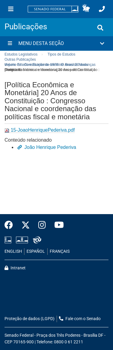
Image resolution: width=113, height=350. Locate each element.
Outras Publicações (20, 59)
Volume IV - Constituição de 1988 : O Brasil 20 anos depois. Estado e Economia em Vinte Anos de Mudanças (50, 65)
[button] (86, 9)
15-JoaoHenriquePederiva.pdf (40, 130)
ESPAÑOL (36, 251)
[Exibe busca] (100, 28)
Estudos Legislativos (21, 54)
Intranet (15, 268)
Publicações (26, 26)
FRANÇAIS (60, 251)
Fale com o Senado (80, 318)
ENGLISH (13, 251)
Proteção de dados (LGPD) (30, 318)
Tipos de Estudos (61, 54)
